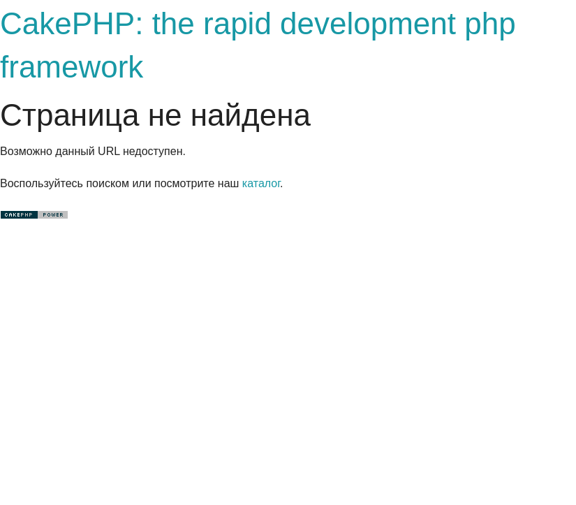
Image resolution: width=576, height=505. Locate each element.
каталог (261, 183)
